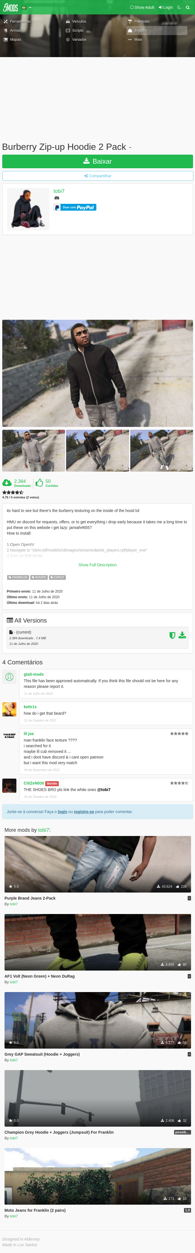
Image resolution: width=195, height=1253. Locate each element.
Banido (52, 783)
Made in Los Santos (19, 1245)
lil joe (29, 733)
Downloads (22, 485)
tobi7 (59, 191)
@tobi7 (103, 789)
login (62, 811)
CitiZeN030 (34, 783)
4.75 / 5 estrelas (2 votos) (20, 497)
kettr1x (30, 707)
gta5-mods (34, 674)
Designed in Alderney (21, 1239)
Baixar (97, 161)
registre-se (84, 811)
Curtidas (52, 485)
